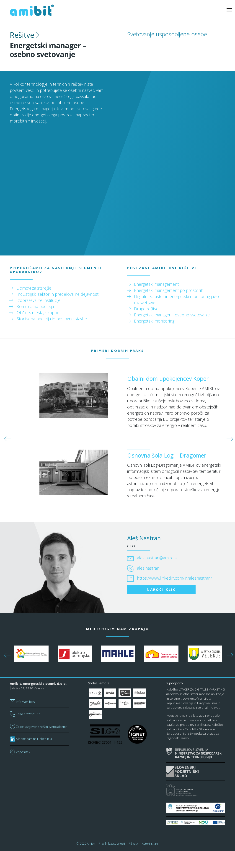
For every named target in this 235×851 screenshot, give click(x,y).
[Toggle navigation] (229, 10)
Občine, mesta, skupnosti (40, 312)
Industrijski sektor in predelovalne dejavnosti (58, 294)
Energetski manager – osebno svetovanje (172, 315)
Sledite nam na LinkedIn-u (31, 739)
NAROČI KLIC (161, 589)
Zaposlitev (20, 752)
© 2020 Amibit (86, 843)
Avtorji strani (150, 843)
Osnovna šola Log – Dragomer (166, 455)
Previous (6, 437)
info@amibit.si (22, 702)
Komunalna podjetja (35, 306)
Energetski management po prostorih (168, 290)
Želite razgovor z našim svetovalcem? (38, 727)
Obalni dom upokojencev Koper (168, 378)
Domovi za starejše (34, 288)
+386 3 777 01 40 (25, 714)
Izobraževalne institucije (38, 300)
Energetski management (156, 284)
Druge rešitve (146, 308)
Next (229, 437)
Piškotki (134, 843)
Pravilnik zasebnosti (112, 843)
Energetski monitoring (154, 321)
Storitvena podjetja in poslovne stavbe (52, 318)
